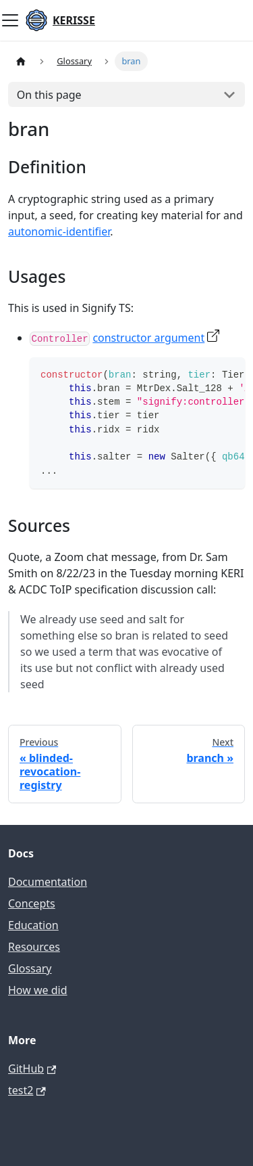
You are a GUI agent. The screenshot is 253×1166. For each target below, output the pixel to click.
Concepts (31, 903)
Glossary (30, 968)
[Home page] (21, 61)
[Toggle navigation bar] (10, 20)
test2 (27, 1090)
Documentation (47, 881)
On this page (49, 94)
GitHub (32, 1068)
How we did (37, 990)
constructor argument (148, 337)
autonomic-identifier (59, 231)
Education (33, 925)
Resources (34, 946)
